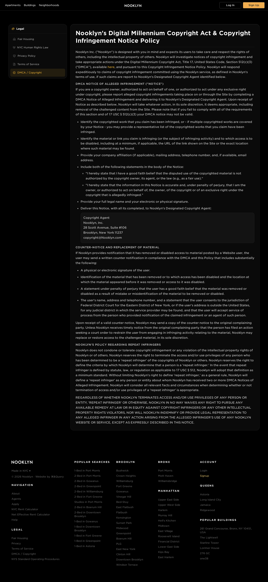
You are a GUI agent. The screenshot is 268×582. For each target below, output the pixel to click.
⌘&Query (57, 476)
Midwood (122, 528)
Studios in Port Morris (88, 501)
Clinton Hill (123, 554)
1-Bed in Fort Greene (88, 535)
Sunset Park (124, 522)
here (111, 67)
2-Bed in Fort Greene (88, 496)
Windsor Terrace (127, 564)
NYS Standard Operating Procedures (35, 559)
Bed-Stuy (122, 501)
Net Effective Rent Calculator (31, 514)
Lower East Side (168, 546)
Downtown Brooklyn (129, 559)
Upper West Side (169, 504)
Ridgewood (207, 510)
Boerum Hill (123, 538)
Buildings (30, 5)
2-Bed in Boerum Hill (88, 507)
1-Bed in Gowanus (86, 521)
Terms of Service (26, 64)
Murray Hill (165, 515)
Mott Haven (165, 475)
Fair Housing (23, 39)
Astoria (204, 494)
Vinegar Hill (123, 496)
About (16, 493)
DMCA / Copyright (27, 72)
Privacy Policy (24, 55)
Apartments (13, 5)
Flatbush (121, 512)
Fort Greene (124, 486)
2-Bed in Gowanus (86, 481)
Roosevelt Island (168, 536)
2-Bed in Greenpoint (87, 486)
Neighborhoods (49, 5)
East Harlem (166, 557)
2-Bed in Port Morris (87, 475)
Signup (204, 475)
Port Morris (165, 470)
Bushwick (122, 470)
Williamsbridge (167, 481)
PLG (118, 543)
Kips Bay (163, 552)
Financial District (168, 541)
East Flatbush (125, 507)
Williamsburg (124, 481)
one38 (204, 558)
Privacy (16, 543)
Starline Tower (209, 542)
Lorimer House (209, 548)
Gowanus (122, 491)
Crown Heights (126, 475)
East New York (125, 549)
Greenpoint (123, 533)
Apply (15, 504)
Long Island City (210, 499)
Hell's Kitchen (167, 520)
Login (203, 470)
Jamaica (205, 504)
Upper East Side (168, 499)
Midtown (163, 525)
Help (15, 519)
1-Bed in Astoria (84, 546)
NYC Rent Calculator (25, 509)
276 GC (205, 553)
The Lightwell (209, 537)
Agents (16, 498)
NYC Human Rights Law (30, 47)
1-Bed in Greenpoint (87, 540)
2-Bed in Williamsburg (88, 491)
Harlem (163, 510)
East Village (165, 531)
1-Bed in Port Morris (87, 470)
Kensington (123, 517)
